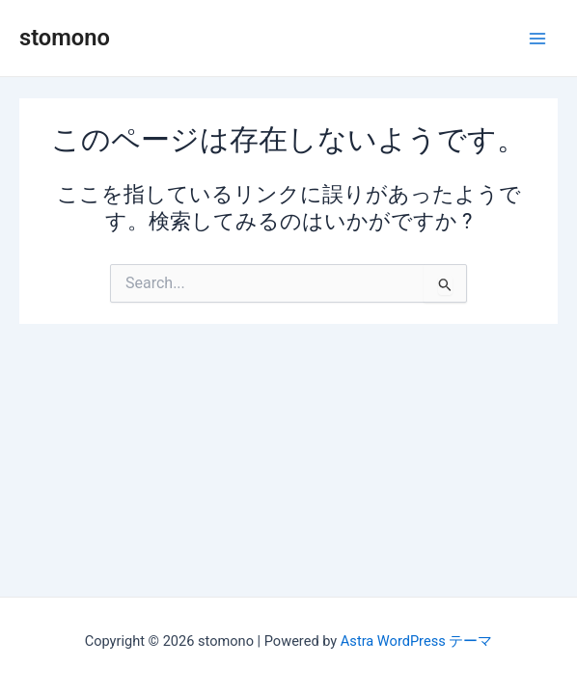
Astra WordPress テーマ (416, 641)
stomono (64, 37)
